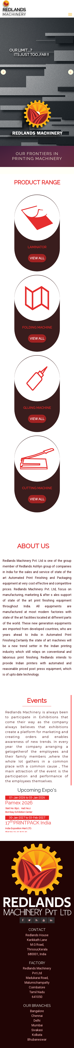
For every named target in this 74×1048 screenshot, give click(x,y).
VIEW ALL (37, 258)
